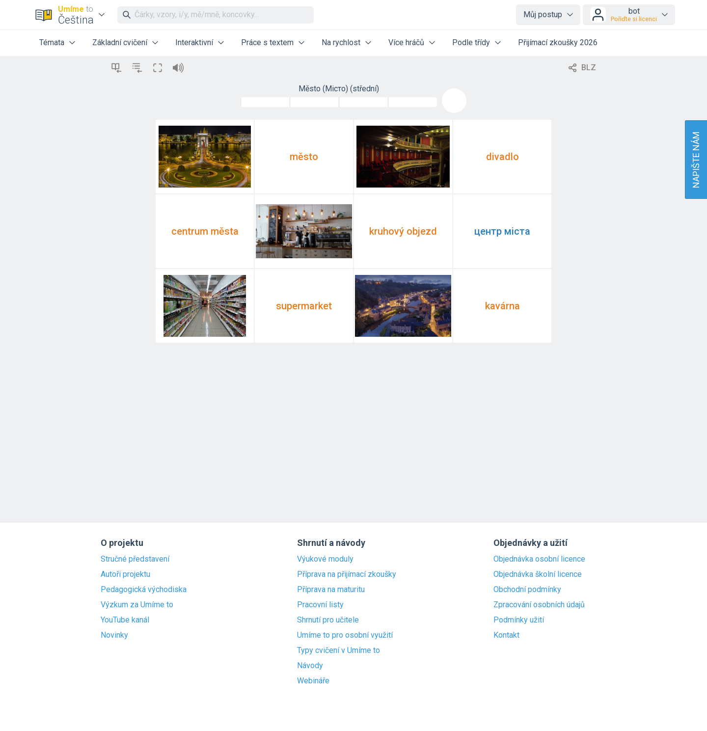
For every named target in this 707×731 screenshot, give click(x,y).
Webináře (313, 681)
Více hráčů (406, 42)
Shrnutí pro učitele (328, 620)
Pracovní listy (320, 604)
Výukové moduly (325, 559)
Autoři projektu (125, 574)
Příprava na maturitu (331, 589)
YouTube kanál (125, 620)
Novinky (114, 635)
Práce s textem (267, 42)
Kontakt (506, 635)
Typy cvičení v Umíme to (338, 650)
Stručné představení (135, 559)
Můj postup (542, 14)
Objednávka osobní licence (539, 559)
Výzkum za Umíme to (137, 604)
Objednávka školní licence (537, 574)
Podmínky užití (518, 620)
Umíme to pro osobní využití (345, 635)
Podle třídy (471, 42)
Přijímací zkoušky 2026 (558, 42)
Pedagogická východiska (144, 589)
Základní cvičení (119, 42)
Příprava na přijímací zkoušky (346, 574)
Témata (51, 42)
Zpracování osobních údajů (539, 604)
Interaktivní (194, 42)
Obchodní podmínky (527, 589)
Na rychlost (341, 42)
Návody (310, 665)
